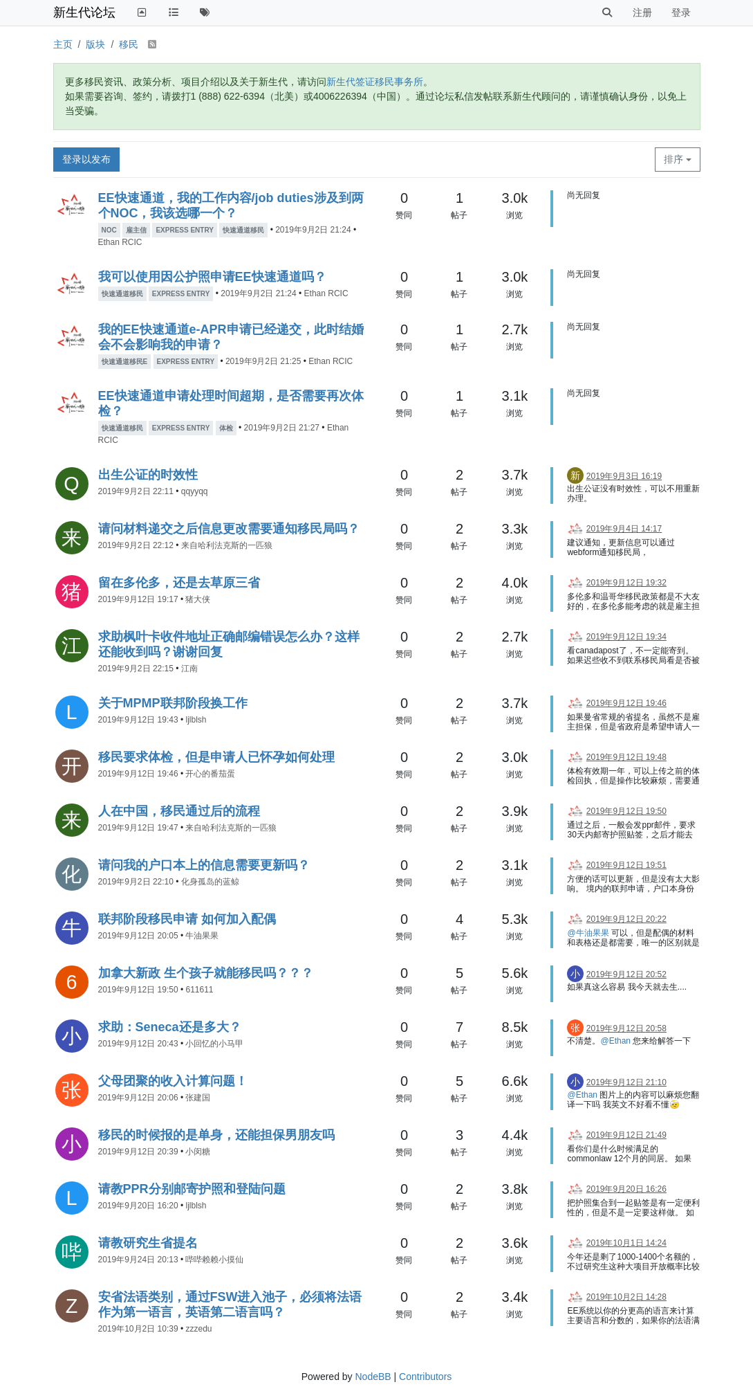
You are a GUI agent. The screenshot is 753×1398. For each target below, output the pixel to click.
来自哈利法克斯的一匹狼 (226, 545)
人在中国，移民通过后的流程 (179, 811)
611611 (199, 990)
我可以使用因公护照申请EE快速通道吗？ (212, 277)
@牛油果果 (587, 933)
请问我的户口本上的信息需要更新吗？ (204, 865)
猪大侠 (197, 599)
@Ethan (615, 1041)
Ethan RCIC (120, 242)
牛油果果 (202, 936)
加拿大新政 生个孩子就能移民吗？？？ (205, 973)
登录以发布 (86, 159)
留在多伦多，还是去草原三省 (179, 583)
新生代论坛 (84, 12)
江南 (189, 668)
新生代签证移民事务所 (374, 81)
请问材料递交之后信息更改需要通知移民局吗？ (229, 529)
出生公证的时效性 (148, 475)
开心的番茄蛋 (210, 774)
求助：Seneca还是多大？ (169, 1027)
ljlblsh (195, 720)
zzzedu (198, 1329)
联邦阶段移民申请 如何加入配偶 (187, 919)
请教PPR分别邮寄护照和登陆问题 (192, 1189)
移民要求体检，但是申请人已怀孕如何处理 (216, 757)
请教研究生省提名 (148, 1243)
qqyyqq (194, 491)
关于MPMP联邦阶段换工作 (173, 703)
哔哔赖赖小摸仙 (214, 1259)
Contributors (425, 1376)
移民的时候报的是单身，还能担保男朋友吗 (216, 1135)
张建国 (197, 1097)
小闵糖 (197, 1151)
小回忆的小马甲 (214, 1043)
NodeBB (373, 1376)
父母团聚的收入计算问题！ (173, 1081)
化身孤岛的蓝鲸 (210, 882)
